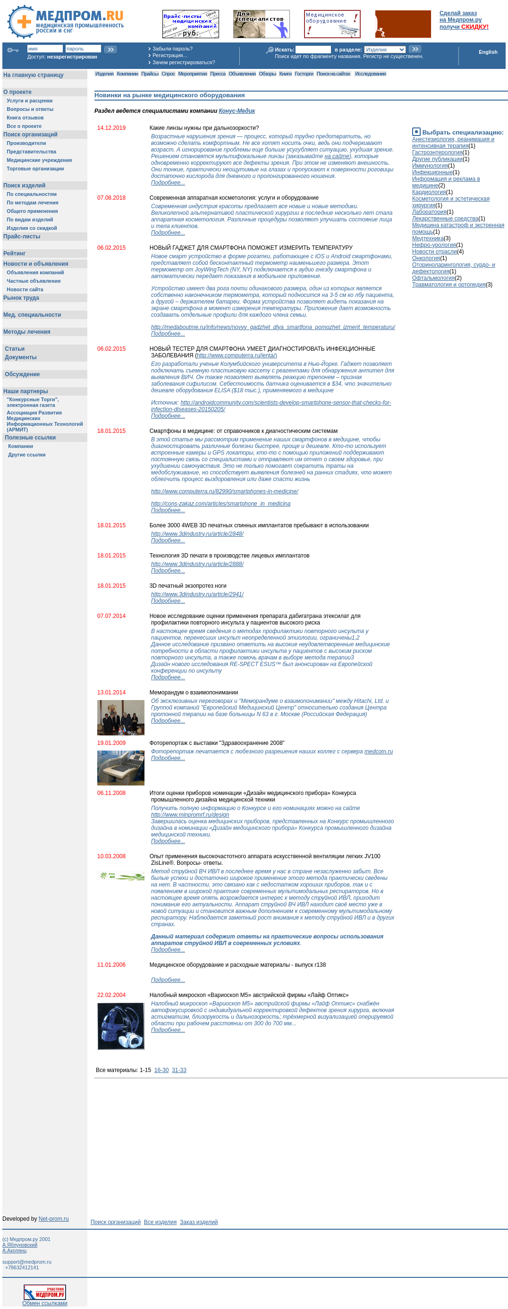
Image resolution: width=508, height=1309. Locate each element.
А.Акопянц (14, 1250)
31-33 (179, 1070)
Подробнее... (168, 182)
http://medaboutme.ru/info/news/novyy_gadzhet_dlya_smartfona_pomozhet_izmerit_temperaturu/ (273, 327)
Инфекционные (432, 172)
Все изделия (160, 1222)
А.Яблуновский (19, 1245)
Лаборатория (429, 212)
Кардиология (429, 192)
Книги (285, 73)
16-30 (161, 1070)
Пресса (217, 73)
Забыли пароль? (172, 48)
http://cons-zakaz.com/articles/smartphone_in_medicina (220, 503)
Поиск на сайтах (333, 73)
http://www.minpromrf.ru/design (190, 814)
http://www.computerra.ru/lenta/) (237, 355)
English (488, 52)
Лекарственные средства (445, 218)
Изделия (104, 73)
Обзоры (267, 73)
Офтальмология (433, 278)
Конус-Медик (237, 111)
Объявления (242, 73)
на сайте (336, 156)
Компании (127, 73)
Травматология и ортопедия (449, 284)
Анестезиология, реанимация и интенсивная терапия (453, 142)
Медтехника (428, 238)
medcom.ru (378, 751)
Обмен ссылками (45, 1301)
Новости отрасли (434, 251)
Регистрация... (169, 55)
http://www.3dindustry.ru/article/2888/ (197, 564)
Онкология (426, 258)
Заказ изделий (199, 1222)
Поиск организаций (116, 1222)
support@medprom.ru (26, 1262)
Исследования (370, 73)
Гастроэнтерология (437, 152)
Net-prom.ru (54, 1219)
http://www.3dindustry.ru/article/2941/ (197, 594)
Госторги (304, 73)
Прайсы (149, 73)
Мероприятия (193, 73)
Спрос (168, 73)
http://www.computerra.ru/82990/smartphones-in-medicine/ (224, 491)
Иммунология (430, 165)
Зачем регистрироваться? (183, 62)
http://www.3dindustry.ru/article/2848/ (197, 534)
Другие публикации (437, 159)
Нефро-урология (434, 245)
